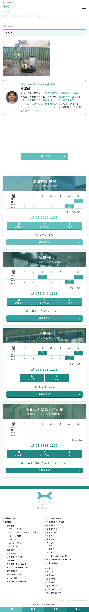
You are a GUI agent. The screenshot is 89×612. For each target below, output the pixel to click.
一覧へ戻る (45, 156)
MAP (70, 225)
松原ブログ (51, 579)
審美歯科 (10, 526)
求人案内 (50, 539)
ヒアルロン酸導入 (54, 518)
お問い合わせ (52, 563)
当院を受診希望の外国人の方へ (59, 559)
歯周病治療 (11, 553)
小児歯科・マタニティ (16, 557)
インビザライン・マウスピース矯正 (23, 532)
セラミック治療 (15, 536)
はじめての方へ (53, 529)
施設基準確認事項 (54, 593)
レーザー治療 (12, 578)
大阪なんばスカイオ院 (58, 556)
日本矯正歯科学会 (68, 100)
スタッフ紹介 (34, 111)
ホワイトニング (15, 529)
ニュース (50, 572)
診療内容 (8, 522)
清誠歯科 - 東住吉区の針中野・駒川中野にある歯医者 (20, 16)
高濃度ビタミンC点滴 (55, 522)
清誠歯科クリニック (69, 97)
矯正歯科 (10, 560)
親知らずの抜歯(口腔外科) (17, 567)
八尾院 (51, 552)
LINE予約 (44, 225)
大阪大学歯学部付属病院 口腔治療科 (61, 93)
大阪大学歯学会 (53, 104)
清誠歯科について (54, 525)
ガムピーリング (15, 543)
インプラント (12, 546)
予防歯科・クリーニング (16, 564)
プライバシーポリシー (56, 589)
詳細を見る (45, 242)
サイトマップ (52, 586)
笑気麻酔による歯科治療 (16, 581)
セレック (12, 539)
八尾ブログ (51, 582)
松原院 (51, 549)
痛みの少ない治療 (14, 574)
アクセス (50, 543)
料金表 (49, 536)
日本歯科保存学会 (32, 104)
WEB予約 (19, 225)
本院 (51, 545)
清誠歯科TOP (10, 518)
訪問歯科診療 (12, 571)
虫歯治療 (10, 550)
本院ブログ (51, 575)
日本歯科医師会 (46, 100)
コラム (49, 568)
